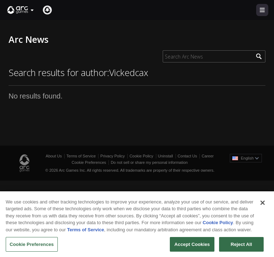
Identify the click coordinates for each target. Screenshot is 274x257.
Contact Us (187, 156)
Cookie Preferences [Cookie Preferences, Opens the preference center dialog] (32, 247)
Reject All (241, 247)
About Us (54, 156)
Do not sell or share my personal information (149, 162)
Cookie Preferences (89, 162)
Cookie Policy (141, 156)
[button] (21, 10)
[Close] (262, 205)
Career (208, 156)
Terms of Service (81, 156)
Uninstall (165, 156)
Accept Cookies (192, 247)
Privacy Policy (112, 156)
